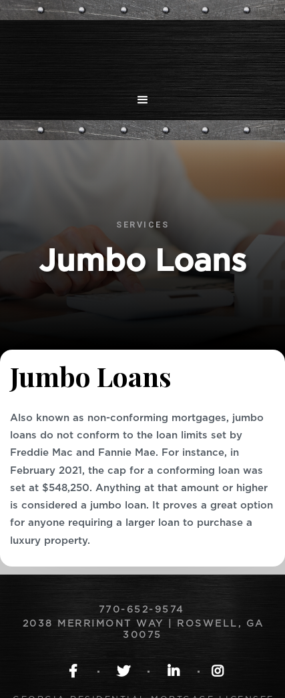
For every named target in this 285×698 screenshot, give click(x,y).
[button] (143, 100)
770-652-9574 (144, 610)
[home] (142, 50)
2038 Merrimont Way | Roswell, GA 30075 (143, 629)
